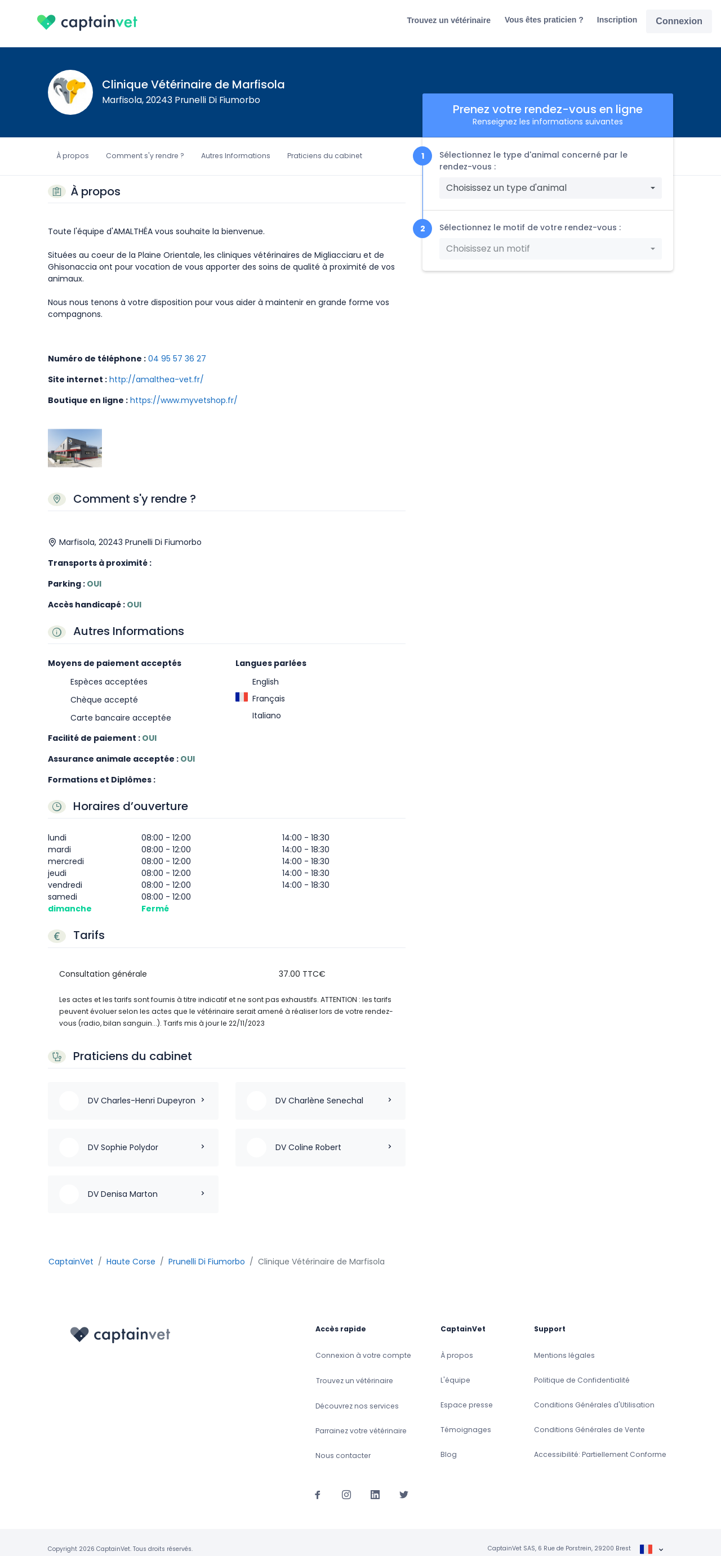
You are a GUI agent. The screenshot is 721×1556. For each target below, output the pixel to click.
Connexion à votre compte (363, 1342)
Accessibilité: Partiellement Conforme (600, 1441)
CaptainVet (71, 1248)
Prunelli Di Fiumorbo (206, 1248)
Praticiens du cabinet (324, 155)
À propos (72, 155)
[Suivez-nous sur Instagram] (346, 1481)
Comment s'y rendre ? (145, 155)
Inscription (617, 19)
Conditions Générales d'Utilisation (594, 1392)
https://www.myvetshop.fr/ (184, 400)
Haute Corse (130, 1248)
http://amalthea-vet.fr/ (156, 379)
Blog (448, 1441)
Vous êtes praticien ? (544, 19)
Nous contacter (343, 1442)
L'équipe (455, 1367)
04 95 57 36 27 (177, 358)
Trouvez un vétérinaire (449, 20)
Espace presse (466, 1392)
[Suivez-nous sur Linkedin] (375, 1481)
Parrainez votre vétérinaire (361, 1418)
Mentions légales (564, 1342)
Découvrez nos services (357, 1393)
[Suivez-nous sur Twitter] (403, 1481)
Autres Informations (235, 155)
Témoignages (465, 1416)
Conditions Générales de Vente (589, 1416)
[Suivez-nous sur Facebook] (317, 1481)
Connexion (679, 21)
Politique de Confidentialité (582, 1367)
